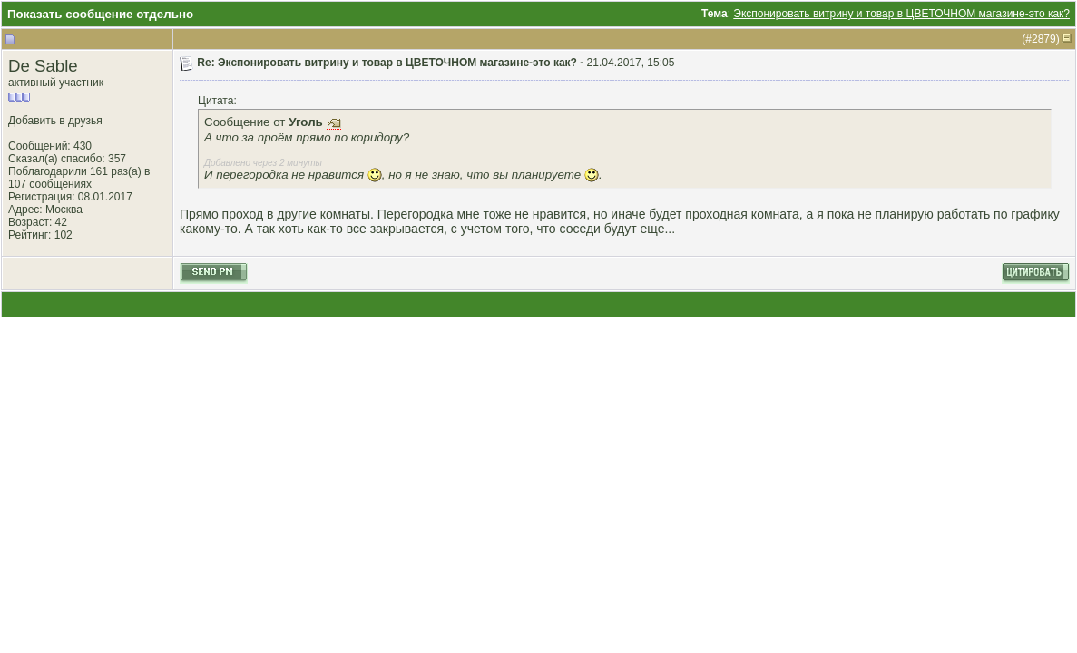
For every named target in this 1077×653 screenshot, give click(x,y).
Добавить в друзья (55, 120)
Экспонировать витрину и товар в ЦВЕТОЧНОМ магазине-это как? (901, 13)
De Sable (43, 65)
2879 (1044, 39)
